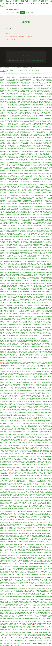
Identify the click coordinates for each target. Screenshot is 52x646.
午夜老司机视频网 (37, 480)
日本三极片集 (10, 495)
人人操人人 (48, 569)
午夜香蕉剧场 (31, 417)
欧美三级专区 (29, 563)
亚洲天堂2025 (4, 371)
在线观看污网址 (45, 233)
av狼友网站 (42, 629)
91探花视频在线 (47, 297)
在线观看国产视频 (18, 176)
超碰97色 (11, 591)
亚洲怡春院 (3, 377)
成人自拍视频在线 (3, 329)
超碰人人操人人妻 (41, 458)
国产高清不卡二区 (40, 329)
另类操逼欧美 (48, 90)
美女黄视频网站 (30, 151)
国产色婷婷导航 (41, 543)
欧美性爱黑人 (47, 154)
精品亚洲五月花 (21, 120)
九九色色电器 (10, 469)
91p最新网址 (42, 412)
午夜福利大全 (6, 179)
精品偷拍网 (21, 473)
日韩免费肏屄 (9, 373)
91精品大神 (9, 565)
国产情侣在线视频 (20, 209)
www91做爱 (15, 510)
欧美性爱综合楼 (28, 582)
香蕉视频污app (17, 539)
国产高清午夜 (44, 321)
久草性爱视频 (30, 365)
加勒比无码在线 (31, 91)
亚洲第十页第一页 (21, 82)
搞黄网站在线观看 (20, 318)
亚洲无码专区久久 (26, 230)
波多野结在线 (28, 206)
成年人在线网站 (22, 157)
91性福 (29, 470)
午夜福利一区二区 (33, 371)
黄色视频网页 (2, 516)
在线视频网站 (14, 80)
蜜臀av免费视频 (10, 85)
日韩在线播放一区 (37, 134)
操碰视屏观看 (37, 316)
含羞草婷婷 (40, 497)
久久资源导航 (46, 462)
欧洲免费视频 (32, 109)
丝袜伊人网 (33, 626)
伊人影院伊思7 (18, 505)
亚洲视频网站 (8, 256)
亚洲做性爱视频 (32, 272)
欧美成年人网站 (28, 77)
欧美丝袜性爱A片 (21, 569)
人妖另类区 (45, 602)
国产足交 (32, 442)
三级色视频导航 (17, 255)
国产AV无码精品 (27, 205)
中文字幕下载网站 (37, 233)
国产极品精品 (13, 285)
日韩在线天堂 (10, 134)
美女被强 (34, 536)
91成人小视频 (47, 484)
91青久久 (46, 495)
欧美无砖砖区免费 (35, 429)
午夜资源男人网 (37, 445)
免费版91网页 (28, 395)
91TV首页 (28, 519)
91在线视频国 (16, 478)
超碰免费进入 (4, 557)
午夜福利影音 (44, 459)
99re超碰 (11, 426)
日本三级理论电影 (44, 302)
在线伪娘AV (44, 403)
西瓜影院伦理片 (9, 148)
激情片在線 (9, 535)
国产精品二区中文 (14, 310)
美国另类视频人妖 (21, 164)
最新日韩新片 (23, 123)
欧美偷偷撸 (36, 432)
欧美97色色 (26, 506)
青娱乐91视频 (6, 547)
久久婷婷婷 (48, 443)
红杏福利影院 (42, 278)
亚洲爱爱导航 (37, 571)
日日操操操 (2, 505)
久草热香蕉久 (33, 569)
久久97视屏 (16, 623)
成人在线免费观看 (29, 527)
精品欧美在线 (19, 137)
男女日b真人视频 (21, 156)
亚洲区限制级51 (28, 604)
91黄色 (9, 475)
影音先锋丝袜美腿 (17, 591)
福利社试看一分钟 (45, 393)
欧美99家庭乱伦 (23, 160)
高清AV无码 (26, 437)
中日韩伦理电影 (24, 300)
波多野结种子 (31, 197)
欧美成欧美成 (19, 266)
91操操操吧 (29, 524)
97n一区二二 (20, 491)
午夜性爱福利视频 (20, 179)
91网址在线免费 (24, 396)
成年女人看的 (5, 322)
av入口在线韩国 (23, 368)
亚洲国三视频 (34, 598)
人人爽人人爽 (22, 377)
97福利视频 (32, 555)
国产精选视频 (42, 138)
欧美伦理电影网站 (9, 127)
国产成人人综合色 (32, 263)
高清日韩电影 (25, 250)
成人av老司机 (48, 418)
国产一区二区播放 (32, 313)
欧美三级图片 (45, 77)
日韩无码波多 (5, 462)
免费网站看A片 (12, 171)
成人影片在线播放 (23, 278)
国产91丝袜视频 (11, 555)
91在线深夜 (42, 571)
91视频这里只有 (46, 126)
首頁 (7, 12)
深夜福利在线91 (48, 522)
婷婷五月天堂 (38, 399)
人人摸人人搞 (36, 580)
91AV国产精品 (7, 544)
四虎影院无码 (21, 486)
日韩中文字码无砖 (4, 167)
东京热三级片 (22, 327)
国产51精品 (39, 638)
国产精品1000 (7, 451)
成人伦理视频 (4, 249)
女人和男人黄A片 (17, 217)
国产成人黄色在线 (27, 549)
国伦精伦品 (24, 412)
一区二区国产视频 (44, 609)
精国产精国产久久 (22, 558)
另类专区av (34, 410)
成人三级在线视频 (48, 238)
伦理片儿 (14, 373)
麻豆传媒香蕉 (39, 536)
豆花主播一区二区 (47, 195)
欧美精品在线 (30, 170)
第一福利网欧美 (35, 154)
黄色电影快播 (2, 404)
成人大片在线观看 (33, 324)
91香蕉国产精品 (8, 308)
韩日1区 (8, 415)
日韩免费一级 (3, 316)
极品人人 (24, 563)
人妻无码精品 (21, 94)
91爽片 (16, 629)
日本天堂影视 (7, 244)
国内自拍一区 (18, 253)
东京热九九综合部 (22, 572)
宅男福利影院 (24, 132)
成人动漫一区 (12, 187)
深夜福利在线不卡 (44, 249)
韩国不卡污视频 (12, 332)
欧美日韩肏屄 (20, 302)
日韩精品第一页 (28, 500)
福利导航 (34, 500)
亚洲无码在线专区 (42, 280)
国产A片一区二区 (22, 216)
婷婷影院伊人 (34, 621)
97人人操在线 (37, 442)
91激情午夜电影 (4, 393)
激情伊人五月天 (34, 121)
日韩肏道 (38, 544)
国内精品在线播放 (39, 159)
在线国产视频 (30, 539)
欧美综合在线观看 (5, 219)
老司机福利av (19, 412)
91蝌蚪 (29, 596)
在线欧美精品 (2, 109)
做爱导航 (33, 475)
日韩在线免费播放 (32, 162)
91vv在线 (16, 569)
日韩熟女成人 (19, 571)
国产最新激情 (14, 227)
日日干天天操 (18, 225)
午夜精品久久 (26, 491)
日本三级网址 (38, 113)
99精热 (37, 475)
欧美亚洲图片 (9, 206)
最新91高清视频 (4, 582)
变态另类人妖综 (47, 565)
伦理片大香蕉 (19, 594)
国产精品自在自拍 (19, 291)
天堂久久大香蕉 (25, 423)
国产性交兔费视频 (25, 269)
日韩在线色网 (16, 605)
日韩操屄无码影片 (33, 425)
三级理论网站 (12, 123)
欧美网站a (25, 546)
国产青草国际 (28, 82)
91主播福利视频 (39, 506)
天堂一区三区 (45, 626)
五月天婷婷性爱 (48, 105)
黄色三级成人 (30, 211)
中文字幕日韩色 (32, 461)
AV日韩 (36, 541)
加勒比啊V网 (33, 568)
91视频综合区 (13, 374)
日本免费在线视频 (24, 544)
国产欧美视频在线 (26, 79)
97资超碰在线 (20, 470)
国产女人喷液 (2, 227)
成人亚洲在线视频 (47, 205)
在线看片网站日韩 (31, 201)
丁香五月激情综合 (3, 261)
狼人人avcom (49, 384)
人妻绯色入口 (44, 439)
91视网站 (39, 588)
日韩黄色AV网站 (7, 483)
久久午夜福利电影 (36, 138)
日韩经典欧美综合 (39, 143)
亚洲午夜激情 (42, 231)
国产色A (23, 399)
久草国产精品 (20, 316)
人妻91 (12, 503)
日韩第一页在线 (26, 145)
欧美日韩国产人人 (37, 532)
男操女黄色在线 (38, 190)
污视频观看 (28, 558)
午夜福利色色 (16, 101)
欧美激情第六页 (17, 311)
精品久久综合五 (27, 557)
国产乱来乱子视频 (5, 318)
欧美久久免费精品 (10, 326)
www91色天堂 (34, 638)
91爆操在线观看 (15, 157)
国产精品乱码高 (39, 271)
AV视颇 (18, 579)
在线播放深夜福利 (45, 313)
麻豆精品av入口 (24, 192)
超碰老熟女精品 (43, 623)
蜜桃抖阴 (19, 451)
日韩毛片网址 (6, 426)
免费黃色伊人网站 (16, 403)
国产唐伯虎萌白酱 (24, 543)
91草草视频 (45, 486)
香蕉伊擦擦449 (48, 620)
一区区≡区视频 (20, 421)
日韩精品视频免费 (45, 186)
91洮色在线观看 (9, 421)
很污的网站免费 (32, 249)
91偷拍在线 (22, 604)
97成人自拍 (40, 398)
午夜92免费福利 (12, 198)
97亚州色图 (37, 465)
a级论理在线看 (36, 505)
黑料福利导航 (2, 621)
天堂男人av (11, 615)
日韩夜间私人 (13, 182)
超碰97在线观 (14, 532)
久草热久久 (25, 596)
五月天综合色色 (18, 223)
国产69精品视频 (23, 184)
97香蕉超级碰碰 (20, 219)
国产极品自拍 (28, 127)
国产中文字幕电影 (16, 189)
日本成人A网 (28, 407)
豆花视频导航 (30, 412)
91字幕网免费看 (13, 118)
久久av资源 (43, 443)
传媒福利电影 (4, 513)
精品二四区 (9, 499)
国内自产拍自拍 (34, 219)
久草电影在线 (21, 612)
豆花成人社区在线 (30, 382)
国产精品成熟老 (39, 247)
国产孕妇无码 (33, 96)
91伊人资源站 (43, 510)
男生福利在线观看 (15, 93)
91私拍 (47, 550)
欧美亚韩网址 (21, 148)
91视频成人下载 (5, 192)
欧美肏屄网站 (5, 175)
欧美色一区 (32, 467)
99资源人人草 (47, 489)
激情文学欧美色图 (45, 118)
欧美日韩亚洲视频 (48, 127)
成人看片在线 (15, 330)
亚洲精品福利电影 (22, 330)
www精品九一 (4, 465)
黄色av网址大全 (6, 173)
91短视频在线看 (46, 143)
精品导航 (31, 445)
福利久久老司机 (15, 535)
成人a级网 (13, 590)
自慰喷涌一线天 (26, 461)
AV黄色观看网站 (27, 264)
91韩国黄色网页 (24, 420)
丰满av (35, 414)
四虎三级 (49, 574)
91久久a (5, 469)
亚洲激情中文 (39, 164)
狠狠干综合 (31, 593)
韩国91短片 (47, 516)
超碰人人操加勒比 (8, 112)
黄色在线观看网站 (33, 605)
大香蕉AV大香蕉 (44, 442)
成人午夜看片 (44, 197)
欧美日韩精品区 (21, 289)
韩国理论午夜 (18, 618)
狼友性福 (17, 453)
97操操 (24, 483)
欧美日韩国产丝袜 (19, 258)
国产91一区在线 (27, 238)
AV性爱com (25, 624)
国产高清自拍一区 (27, 535)
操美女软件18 (8, 568)
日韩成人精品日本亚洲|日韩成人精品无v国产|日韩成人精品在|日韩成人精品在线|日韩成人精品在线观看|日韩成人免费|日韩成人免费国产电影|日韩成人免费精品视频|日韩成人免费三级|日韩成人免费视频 (26, 335)
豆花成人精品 (18, 388)
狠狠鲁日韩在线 (25, 514)
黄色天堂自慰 (39, 318)
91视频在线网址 (33, 577)
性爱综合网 (5, 495)
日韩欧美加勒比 (16, 321)
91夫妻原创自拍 (19, 135)
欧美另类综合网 (7, 514)
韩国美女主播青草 (28, 464)
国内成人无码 (25, 173)
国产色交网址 (12, 525)
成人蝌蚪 (44, 638)
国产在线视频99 (19, 171)
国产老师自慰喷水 (17, 305)
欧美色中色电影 (28, 440)
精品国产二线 (16, 200)
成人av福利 (28, 638)
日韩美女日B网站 (24, 255)
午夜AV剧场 (37, 366)
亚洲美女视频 (2, 91)
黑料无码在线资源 (24, 311)
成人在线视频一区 (48, 101)
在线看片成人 (23, 129)
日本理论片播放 (19, 546)
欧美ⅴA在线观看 (39, 582)
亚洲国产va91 (15, 519)
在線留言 (32, 12)
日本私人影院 (21, 440)
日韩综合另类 (21, 113)
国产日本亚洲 (40, 288)
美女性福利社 (18, 382)
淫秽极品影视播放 (31, 255)
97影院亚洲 (37, 594)
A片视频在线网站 (28, 154)
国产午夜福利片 (21, 274)
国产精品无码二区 (42, 198)
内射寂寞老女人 (13, 458)
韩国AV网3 (13, 381)
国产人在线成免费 (48, 293)
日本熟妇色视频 (36, 412)
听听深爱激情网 (9, 384)
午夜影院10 (22, 643)
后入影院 (33, 376)
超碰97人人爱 (39, 456)
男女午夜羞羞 (45, 247)
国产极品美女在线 (16, 222)
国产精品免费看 (16, 87)
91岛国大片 (29, 588)
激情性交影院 (27, 142)
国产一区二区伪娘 (24, 233)
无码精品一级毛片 (47, 145)
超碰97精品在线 (39, 574)
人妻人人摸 (45, 528)
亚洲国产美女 (29, 260)
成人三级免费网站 (5, 577)
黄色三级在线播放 (20, 98)
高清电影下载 (38, 178)
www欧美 (25, 410)
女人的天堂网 (43, 616)
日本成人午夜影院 (42, 214)
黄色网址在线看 (4, 296)
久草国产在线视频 (46, 395)
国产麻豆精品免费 (30, 253)
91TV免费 (20, 363)
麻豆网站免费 (20, 190)
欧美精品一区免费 (35, 310)
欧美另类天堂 (36, 305)
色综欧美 (32, 510)
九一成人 (46, 538)
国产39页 (36, 599)
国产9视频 (37, 557)
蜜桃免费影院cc (29, 138)
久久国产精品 (14, 410)
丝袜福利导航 (44, 326)
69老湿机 (16, 385)
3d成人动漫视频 (8, 181)
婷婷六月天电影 (31, 634)
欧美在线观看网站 (14, 113)
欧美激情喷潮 (38, 249)
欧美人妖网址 (30, 88)
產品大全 (17, 12)
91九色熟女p (31, 437)
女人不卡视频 (7, 264)
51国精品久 (36, 516)
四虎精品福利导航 (46, 637)
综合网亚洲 (7, 536)
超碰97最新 (17, 602)
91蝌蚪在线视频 (9, 146)
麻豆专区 (16, 366)
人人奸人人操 (39, 313)
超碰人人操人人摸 (34, 522)
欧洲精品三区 (44, 283)
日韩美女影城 (39, 275)
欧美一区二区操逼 (31, 173)
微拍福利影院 (12, 173)
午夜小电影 (37, 473)
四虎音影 (39, 472)
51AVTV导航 (4, 403)
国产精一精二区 (22, 127)
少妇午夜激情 (12, 420)
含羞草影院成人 (29, 484)
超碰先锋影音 (46, 488)
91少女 (48, 417)
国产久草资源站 (38, 173)
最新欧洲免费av (11, 296)
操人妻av (38, 450)
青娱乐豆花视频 (29, 434)
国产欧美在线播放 (13, 168)
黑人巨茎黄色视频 (13, 230)
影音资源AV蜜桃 (3, 415)
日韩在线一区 (35, 88)
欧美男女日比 (27, 274)
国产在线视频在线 (45, 264)
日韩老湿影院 (21, 475)
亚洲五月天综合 (8, 83)
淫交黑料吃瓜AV (19, 307)
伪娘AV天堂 (47, 481)
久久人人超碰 (18, 399)
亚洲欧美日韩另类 (21, 442)
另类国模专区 (21, 437)
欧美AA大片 (17, 381)
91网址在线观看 (41, 615)
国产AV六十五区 (31, 223)
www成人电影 (10, 554)
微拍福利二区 (36, 105)
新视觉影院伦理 (39, 94)
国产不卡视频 (9, 519)
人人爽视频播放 (42, 184)
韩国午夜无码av (9, 439)
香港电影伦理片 (22, 85)
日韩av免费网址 (3, 524)
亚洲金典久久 (18, 632)
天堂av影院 (2, 481)
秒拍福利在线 (30, 250)
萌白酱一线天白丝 (33, 462)
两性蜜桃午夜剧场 (41, 371)
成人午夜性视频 (37, 282)
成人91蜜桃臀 (44, 448)
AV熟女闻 (35, 539)
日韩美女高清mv (39, 126)
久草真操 (19, 610)
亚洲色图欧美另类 (46, 502)
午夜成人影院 (26, 258)
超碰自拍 (16, 473)
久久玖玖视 (45, 497)
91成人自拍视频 (9, 157)
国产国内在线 (10, 205)
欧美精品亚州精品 (46, 94)
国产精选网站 (18, 272)
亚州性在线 (24, 576)
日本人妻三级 (13, 454)
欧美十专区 (8, 459)
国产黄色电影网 (31, 423)
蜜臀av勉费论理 (19, 459)
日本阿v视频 (22, 561)
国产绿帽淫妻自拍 (20, 96)
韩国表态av (45, 574)
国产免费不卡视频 (39, 266)
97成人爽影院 (10, 605)
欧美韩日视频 (11, 88)
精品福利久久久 (39, 162)
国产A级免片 (2, 467)
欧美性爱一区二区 (27, 329)
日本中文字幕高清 (33, 242)
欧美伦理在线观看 (38, 283)
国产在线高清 (34, 327)
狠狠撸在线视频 (34, 238)
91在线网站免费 (22, 481)
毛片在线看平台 (42, 107)
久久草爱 (41, 470)
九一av (9, 582)
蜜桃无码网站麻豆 (36, 550)
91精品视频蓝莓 (11, 543)
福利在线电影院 (28, 327)
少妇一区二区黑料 (37, 115)
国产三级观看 (33, 236)
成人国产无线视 (30, 282)
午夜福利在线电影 (7, 82)
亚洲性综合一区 (37, 253)
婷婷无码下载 (15, 486)
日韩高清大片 (28, 112)
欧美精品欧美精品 (43, 300)
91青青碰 (27, 492)
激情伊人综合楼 (23, 484)
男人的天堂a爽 (35, 538)
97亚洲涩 (18, 500)
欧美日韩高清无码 (20, 83)
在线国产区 (28, 465)
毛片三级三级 (18, 192)
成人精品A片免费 (17, 175)
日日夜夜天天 (15, 205)
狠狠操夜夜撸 (40, 80)
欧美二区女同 (2, 297)
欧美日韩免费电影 (5, 209)
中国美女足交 (18, 143)
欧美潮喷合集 (30, 198)
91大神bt (47, 505)
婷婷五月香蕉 (26, 467)
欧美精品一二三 (48, 110)
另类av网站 (40, 415)
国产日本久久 (38, 228)
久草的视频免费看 (3, 159)
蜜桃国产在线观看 (22, 107)
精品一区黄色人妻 (24, 469)
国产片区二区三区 (19, 285)
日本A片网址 (43, 480)
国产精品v (4, 519)
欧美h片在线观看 (17, 228)
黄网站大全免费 (48, 549)
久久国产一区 (9, 558)
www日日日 (31, 363)
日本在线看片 (24, 208)
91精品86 (15, 579)
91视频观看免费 (47, 200)
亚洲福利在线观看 (13, 288)
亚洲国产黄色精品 (11, 417)
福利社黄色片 (29, 278)
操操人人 (24, 425)
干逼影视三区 (26, 178)
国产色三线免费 (8, 99)
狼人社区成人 (7, 195)
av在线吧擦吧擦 (23, 134)
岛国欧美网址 (3, 115)
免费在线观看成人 (47, 266)
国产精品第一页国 (45, 272)
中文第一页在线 (28, 157)
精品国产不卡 (29, 280)
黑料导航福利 (8, 404)
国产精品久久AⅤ (42, 379)
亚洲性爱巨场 (11, 418)
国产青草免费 (36, 277)
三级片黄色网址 (5, 162)
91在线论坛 (6, 580)
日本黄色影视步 (38, 491)
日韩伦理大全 (35, 319)
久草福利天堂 (44, 533)
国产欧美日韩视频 (12, 313)
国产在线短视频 (12, 135)
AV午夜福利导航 (33, 478)
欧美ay (4, 546)
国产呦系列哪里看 (15, 604)
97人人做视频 (13, 514)
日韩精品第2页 (12, 277)
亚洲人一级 (44, 456)
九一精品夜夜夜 (17, 635)
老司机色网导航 (45, 500)
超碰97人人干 (20, 621)
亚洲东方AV (43, 550)
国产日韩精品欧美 (22, 638)
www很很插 (15, 566)
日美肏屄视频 (15, 393)
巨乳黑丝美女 (27, 453)
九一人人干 (31, 480)
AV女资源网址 (25, 417)
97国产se (47, 544)
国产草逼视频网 (32, 366)
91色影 (13, 620)
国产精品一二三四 (35, 99)
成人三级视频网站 (41, 165)
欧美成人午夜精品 (15, 557)
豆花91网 (26, 366)
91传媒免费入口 (7, 414)
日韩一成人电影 (22, 200)
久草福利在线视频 (33, 318)
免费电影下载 (28, 149)
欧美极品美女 (20, 178)
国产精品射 (46, 599)
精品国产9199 (34, 407)
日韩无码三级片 (13, 443)
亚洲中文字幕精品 (16, 146)
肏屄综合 (48, 387)
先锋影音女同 (2, 321)
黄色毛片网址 (14, 156)
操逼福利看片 (3, 132)
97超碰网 (11, 406)
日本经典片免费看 (22, 101)
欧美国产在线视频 (37, 197)
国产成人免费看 (47, 79)
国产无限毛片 (14, 90)
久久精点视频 (24, 382)
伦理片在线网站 (36, 330)
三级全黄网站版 (31, 393)
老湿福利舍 (28, 403)
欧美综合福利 (42, 87)
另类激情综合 (12, 176)
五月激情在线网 (15, 481)
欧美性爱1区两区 (47, 244)
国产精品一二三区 (16, 160)
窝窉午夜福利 (31, 190)
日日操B (36, 406)
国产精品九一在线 (44, 201)
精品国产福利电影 (16, 129)
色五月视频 (17, 574)
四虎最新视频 (9, 93)
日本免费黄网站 (22, 124)
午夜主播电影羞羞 (10, 131)
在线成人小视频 (41, 291)
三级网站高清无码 (27, 384)
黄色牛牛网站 (16, 85)
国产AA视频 (19, 634)
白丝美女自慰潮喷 (13, 164)
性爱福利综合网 (28, 476)
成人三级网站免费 (14, 522)
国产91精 (47, 579)
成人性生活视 (24, 415)
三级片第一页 (28, 214)
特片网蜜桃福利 (46, 121)
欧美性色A (19, 607)
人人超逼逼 (33, 513)
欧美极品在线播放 (24, 228)
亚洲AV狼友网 (32, 488)
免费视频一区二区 (25, 263)
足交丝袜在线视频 (40, 604)
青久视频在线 (27, 98)
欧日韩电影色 (25, 198)
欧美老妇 (4, 439)
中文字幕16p (25, 571)
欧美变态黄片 (39, 209)
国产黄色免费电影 (26, 555)
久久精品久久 (2, 231)
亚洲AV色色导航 (6, 634)
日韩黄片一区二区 (25, 261)
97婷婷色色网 (11, 480)
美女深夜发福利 (24, 552)
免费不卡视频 (38, 176)
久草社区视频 (48, 420)
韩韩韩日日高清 (41, 390)
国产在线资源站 (32, 261)
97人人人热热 (41, 453)
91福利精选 (20, 401)
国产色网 (2, 414)
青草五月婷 (27, 478)
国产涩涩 (36, 428)
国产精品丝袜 (15, 492)
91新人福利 (26, 421)
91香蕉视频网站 (42, 120)
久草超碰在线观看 (40, 146)
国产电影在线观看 (4, 88)
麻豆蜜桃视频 (28, 200)
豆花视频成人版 (36, 388)
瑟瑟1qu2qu (9, 604)
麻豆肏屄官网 (30, 175)
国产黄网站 (15, 456)
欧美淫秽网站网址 (18, 249)
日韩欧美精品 (4, 200)
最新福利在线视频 (46, 80)
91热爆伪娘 (46, 596)
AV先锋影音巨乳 (46, 385)
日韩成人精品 (13, 195)
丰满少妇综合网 (43, 401)
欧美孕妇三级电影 (38, 167)
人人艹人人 (37, 572)
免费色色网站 (5, 401)
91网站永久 (19, 576)
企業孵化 (23, 60)
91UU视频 (13, 568)
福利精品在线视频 (33, 156)
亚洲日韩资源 (14, 442)
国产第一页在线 (12, 170)
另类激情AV (26, 566)
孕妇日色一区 (26, 247)
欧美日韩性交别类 (34, 110)
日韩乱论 (8, 546)
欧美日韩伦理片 (42, 154)
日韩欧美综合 (35, 216)
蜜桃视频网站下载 (37, 239)
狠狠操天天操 (5, 418)
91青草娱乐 (3, 508)
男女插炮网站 (14, 142)
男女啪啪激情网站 (27, 209)
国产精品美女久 (3, 131)
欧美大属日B (10, 488)
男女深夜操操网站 (4, 253)
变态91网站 (31, 528)
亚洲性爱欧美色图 (32, 459)
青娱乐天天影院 (14, 470)
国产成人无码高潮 (22, 76)
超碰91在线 (34, 503)
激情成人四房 (8, 227)
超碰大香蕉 (40, 370)
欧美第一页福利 (21, 286)
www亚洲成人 (38, 423)
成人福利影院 (45, 322)
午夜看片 (15, 401)
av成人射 (14, 412)
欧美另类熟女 (2, 107)
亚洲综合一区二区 (15, 278)
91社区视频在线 (44, 223)
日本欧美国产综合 (42, 525)
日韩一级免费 (5, 436)
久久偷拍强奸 (45, 124)
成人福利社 (38, 377)
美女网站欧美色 (3, 412)
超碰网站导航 (40, 124)
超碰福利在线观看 (37, 222)
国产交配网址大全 (10, 245)
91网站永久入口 (46, 568)
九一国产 (28, 572)
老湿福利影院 (32, 491)
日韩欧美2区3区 (3, 326)
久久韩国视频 (11, 583)
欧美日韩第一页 (21, 582)
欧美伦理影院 (28, 104)
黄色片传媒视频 (35, 392)
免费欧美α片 (31, 258)
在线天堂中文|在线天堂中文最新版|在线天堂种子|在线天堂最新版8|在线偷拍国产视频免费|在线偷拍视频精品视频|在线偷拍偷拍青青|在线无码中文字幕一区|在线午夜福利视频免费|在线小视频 (26, 348)
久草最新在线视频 (24, 197)
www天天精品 (37, 514)
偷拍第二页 (35, 527)
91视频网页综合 (13, 560)
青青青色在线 (12, 627)
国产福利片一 (27, 109)
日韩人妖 (6, 530)
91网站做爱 (27, 486)
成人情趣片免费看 (29, 222)
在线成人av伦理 (20, 577)
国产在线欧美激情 (27, 90)
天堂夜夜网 (28, 404)
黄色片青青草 (21, 631)
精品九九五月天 (30, 132)
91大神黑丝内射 (5, 116)
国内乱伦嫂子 (27, 113)
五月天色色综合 (40, 140)
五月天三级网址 (17, 601)
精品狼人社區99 (40, 596)
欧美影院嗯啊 (19, 79)
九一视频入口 (38, 362)
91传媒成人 (48, 638)
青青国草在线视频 (47, 159)
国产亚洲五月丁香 (13, 179)
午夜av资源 (23, 407)
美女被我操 (11, 536)
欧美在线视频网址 (37, 187)
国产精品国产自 (35, 304)
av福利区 (46, 615)
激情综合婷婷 (40, 227)
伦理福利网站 (36, 151)
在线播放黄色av (19, 236)
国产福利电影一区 (21, 80)
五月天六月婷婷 (5, 184)
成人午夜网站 (29, 131)
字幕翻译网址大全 (22, 231)
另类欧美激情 (33, 454)
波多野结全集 (14, 165)
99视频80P (7, 591)
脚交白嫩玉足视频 (33, 145)
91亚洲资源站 (42, 557)
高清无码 (12, 447)
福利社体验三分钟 (5, 629)
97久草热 (40, 451)
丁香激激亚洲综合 (16, 91)
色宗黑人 (13, 382)
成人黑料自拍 (46, 234)
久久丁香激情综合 (36, 579)
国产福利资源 (48, 469)
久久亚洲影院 (40, 297)
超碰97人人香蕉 (26, 116)
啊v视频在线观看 (31, 635)
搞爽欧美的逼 (14, 83)
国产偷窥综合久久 (24, 105)
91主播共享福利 (30, 381)
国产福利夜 (44, 632)
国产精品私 (46, 627)
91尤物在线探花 (15, 640)
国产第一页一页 (25, 313)
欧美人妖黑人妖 (25, 315)
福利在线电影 (45, 96)
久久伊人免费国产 (45, 437)
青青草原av (14, 613)
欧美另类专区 (41, 432)
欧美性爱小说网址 (26, 236)
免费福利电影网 (10, 186)
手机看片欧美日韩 (23, 93)
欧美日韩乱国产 (33, 271)
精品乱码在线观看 (3, 129)
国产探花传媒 (22, 583)
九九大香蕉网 (27, 502)
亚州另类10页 (48, 458)
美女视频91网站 (22, 538)
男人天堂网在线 (43, 382)
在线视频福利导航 (22, 462)
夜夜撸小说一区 (13, 96)
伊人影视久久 (29, 392)
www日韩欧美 (5, 500)
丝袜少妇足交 (24, 409)
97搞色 (3, 541)
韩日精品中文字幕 (30, 160)
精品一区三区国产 (34, 252)
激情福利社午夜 (41, 93)
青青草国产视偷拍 (6, 182)
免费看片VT (5, 497)
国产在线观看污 (48, 146)
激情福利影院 (16, 643)
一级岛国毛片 (18, 182)
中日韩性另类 (36, 381)
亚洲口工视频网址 (25, 447)
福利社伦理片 (26, 302)
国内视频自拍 (15, 302)
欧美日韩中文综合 (3, 239)
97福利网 (47, 428)
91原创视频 (10, 642)
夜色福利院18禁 (6, 225)
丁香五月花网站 (33, 126)
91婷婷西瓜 (29, 439)
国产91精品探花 (29, 579)
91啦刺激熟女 (25, 528)
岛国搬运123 (45, 499)
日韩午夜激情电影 (46, 318)
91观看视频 (15, 488)
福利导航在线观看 (22, 280)
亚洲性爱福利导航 (22, 605)
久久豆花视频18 (22, 503)
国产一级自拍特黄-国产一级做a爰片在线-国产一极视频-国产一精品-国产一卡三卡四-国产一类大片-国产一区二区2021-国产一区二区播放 (26, 3)
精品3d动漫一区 (22, 492)
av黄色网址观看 (13, 264)
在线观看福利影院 (31, 311)
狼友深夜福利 (17, 371)
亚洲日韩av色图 (20, 390)
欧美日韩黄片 (4, 189)
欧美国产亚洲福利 (28, 602)
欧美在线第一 (9, 156)
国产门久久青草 (7, 230)
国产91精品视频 (32, 178)
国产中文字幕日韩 (22, 321)
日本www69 (36, 379)
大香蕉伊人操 (31, 610)
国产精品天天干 (6, 645)
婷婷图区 (29, 568)
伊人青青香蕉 (10, 585)
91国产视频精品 (24, 88)
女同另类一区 (30, 217)
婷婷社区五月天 (13, 634)
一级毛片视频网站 (22, 310)
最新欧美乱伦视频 (3, 212)
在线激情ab (24, 432)
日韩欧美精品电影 (18, 173)
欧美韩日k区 (15, 406)
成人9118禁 (39, 459)
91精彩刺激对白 (15, 112)
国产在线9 (18, 476)
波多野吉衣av (2, 447)
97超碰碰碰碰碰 (4, 642)
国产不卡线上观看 (39, 241)
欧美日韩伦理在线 (18, 198)
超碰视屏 (34, 464)
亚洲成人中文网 (29, 472)
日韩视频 (12, 516)
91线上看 (26, 585)
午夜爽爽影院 (14, 140)
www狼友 (23, 465)
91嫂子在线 (8, 494)
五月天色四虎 (8, 109)
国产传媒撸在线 (48, 102)
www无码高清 (4, 598)
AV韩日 (26, 450)
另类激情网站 (37, 363)
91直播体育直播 (41, 157)
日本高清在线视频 (7, 286)
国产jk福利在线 (38, 181)
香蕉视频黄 (3, 494)
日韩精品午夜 (45, 219)
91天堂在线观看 (36, 294)
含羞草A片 (7, 615)
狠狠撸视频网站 (13, 79)
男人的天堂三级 (10, 115)
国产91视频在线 (22, 206)
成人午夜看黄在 (5, 313)
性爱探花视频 (21, 494)
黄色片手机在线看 (26, 291)
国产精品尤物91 (34, 609)
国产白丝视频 (27, 156)
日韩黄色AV (26, 532)
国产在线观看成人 (17, 294)
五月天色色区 (4, 604)
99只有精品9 (40, 374)
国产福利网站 (21, 329)
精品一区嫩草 (13, 272)
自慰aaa (29, 396)
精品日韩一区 (29, 376)
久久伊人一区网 (39, 376)
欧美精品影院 (7, 96)
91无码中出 (9, 410)
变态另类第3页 (37, 137)
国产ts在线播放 (40, 145)
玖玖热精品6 (46, 431)
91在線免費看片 (8, 467)
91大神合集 (15, 621)
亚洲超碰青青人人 (34, 453)
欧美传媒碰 (28, 623)
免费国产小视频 (40, 324)
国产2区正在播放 (45, 181)
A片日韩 (40, 505)
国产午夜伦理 (10, 129)
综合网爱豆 (10, 462)
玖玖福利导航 (37, 510)
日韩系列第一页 (7, 154)
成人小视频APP (16, 538)
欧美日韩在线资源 (8, 278)
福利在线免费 (7, 319)
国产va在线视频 (15, 206)
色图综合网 (7, 561)
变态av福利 (39, 601)
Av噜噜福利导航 (30, 451)
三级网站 (45, 524)
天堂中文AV (46, 390)
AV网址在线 (40, 602)
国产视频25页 (18, 420)
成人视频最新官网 (41, 527)
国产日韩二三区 (34, 164)
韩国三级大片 (21, 366)
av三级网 (37, 470)
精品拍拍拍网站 (3, 90)
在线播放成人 (28, 310)
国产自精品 (24, 609)
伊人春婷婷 (44, 472)
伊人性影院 (37, 640)
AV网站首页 (9, 557)
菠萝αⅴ (37, 620)
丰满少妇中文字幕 (16, 530)
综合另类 (47, 585)
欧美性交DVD (24, 393)
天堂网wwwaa (45, 407)
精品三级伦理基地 (16, 241)
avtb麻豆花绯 (35, 484)
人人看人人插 (44, 315)
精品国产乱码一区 (11, 239)
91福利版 (6, 635)
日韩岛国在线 (22, 212)
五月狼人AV (28, 642)
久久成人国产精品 (20, 203)
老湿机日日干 (43, 211)
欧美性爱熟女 (42, 464)
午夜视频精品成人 (36, 300)
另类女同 (17, 590)
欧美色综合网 (34, 596)
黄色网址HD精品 (45, 189)
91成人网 (21, 528)
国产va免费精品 (12, 143)
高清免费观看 (42, 296)
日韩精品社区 (10, 598)
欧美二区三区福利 (25, 244)
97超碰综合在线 (18, 447)
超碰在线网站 (13, 483)
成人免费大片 (19, 181)
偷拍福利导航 (25, 181)
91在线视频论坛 (4, 222)
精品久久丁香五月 (5, 368)
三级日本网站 (40, 156)
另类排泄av (34, 604)
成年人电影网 (32, 98)
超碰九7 (42, 489)
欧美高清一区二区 (3, 294)
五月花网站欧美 (9, 271)
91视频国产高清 (17, 88)
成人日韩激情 (44, 239)
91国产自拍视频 (10, 294)
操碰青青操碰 (40, 135)
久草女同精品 (38, 554)
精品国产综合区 (9, 201)
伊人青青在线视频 (8, 481)
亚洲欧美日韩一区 (17, 162)
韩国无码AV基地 (12, 609)
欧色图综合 (16, 524)
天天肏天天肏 (14, 365)
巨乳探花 (26, 494)
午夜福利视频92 (29, 107)
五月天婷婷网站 (9, 124)
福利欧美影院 (18, 244)
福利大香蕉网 (27, 510)
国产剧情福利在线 (16, 115)
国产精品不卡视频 (3, 76)
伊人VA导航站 (47, 371)
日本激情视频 (22, 599)
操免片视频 (33, 574)
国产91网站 (7, 549)
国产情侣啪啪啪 (9, 398)
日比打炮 (28, 425)
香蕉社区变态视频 (18, 159)
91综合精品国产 (9, 149)
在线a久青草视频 (48, 436)
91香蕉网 (21, 596)
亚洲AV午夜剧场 (27, 612)
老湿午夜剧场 (20, 467)
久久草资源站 (39, 403)
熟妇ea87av (4, 590)
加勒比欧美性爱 (38, 98)
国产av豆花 (47, 432)
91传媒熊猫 (16, 376)
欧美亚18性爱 (6, 609)
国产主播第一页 (7, 164)
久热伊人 (31, 525)
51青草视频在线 (19, 417)
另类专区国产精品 (41, 319)
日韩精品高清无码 (4, 300)
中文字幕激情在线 (9, 231)
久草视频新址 (15, 329)
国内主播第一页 (16, 297)
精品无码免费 (46, 206)
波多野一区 (12, 552)
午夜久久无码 (32, 613)
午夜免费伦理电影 (20, 142)
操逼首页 (33, 384)
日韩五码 (24, 404)
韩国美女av (21, 535)
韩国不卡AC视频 (14, 626)
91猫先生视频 (32, 640)
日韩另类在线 (11, 260)
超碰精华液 (28, 576)
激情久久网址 (38, 168)
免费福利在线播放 (21, 99)
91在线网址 (27, 599)
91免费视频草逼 (6, 176)
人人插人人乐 (20, 593)
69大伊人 (48, 379)
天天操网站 (18, 443)
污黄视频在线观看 (9, 160)
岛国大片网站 (9, 77)
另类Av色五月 (43, 363)
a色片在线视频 (14, 256)
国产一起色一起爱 (44, 178)
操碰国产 (32, 599)
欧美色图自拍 (34, 77)
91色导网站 (41, 406)
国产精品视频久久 (34, 227)
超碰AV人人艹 (9, 616)
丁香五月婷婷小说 (26, 227)
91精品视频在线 (7, 274)
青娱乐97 (24, 439)
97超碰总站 (24, 451)
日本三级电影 (23, 146)
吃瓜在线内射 (36, 258)
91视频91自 (22, 476)
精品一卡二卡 (32, 307)
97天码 (9, 374)
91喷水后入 (13, 453)
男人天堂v (7, 420)
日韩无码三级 (44, 362)
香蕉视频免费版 (18, 282)
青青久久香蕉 (38, 443)
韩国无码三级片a (29, 385)
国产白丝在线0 (26, 275)
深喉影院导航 (3, 241)
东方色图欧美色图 (41, 212)
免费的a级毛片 (6, 223)
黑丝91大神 (11, 407)
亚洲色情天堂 (20, 145)
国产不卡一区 (20, 168)
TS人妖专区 (35, 415)
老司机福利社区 (42, 461)
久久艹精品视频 (40, 242)
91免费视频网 (40, 524)
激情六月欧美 (14, 126)
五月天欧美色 (20, 410)
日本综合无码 (11, 385)
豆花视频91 (3, 558)
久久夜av (47, 642)
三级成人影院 (14, 271)
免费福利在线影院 (48, 93)
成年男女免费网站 (26, 285)
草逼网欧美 (26, 631)
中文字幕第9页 (6, 263)
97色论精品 (6, 385)
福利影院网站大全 (33, 203)
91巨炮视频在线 (4, 579)
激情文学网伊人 (37, 417)
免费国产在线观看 (13, 219)
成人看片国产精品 (5, 282)
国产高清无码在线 (44, 176)
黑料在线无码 (27, 203)
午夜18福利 (20, 365)
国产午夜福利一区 (40, 104)
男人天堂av (32, 557)
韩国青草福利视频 (27, 560)
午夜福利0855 (12, 388)
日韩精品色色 (28, 632)
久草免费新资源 (36, 107)
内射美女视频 (29, 93)
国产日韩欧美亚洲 (34, 288)
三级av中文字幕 (37, 208)
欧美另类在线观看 (27, 362)
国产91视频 (5, 585)
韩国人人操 (9, 437)
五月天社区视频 (41, 538)
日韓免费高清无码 (46, 135)
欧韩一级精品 (32, 492)
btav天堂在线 (35, 602)
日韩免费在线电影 (9, 107)
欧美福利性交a (31, 448)
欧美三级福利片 (23, 138)
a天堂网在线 (13, 428)
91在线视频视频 (29, 426)
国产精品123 (39, 503)
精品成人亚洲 (38, 533)
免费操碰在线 (6, 123)
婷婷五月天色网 (45, 541)
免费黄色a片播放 (12, 234)
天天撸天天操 (47, 590)
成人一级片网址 (44, 113)
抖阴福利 (13, 404)
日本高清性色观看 (29, 129)
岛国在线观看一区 (10, 311)
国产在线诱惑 (45, 162)
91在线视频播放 (38, 272)
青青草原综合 (45, 142)
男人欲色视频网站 (19, 194)
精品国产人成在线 (23, 186)
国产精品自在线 (43, 305)
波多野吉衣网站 (21, 109)
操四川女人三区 (39, 179)
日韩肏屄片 (38, 489)
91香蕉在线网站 (8, 396)
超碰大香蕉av (32, 541)
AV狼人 (27, 363)
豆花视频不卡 (42, 566)
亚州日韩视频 (28, 601)
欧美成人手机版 (24, 388)
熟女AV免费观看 (9, 621)
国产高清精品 (37, 192)
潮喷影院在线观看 (33, 135)
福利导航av (16, 392)
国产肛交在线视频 (26, 374)
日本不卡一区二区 (32, 234)
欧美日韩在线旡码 (11, 371)
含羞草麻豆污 (39, 561)
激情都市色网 (46, 82)
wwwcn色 (30, 616)
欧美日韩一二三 (21, 90)
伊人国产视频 (46, 285)
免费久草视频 (6, 277)
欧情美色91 (7, 379)
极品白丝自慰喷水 (41, 299)
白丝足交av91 (6, 366)
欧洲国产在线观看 (47, 324)
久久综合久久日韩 (35, 642)
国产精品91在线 (32, 143)
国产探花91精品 (21, 510)
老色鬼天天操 (44, 168)
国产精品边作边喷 (20, 304)
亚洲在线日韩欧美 (43, 282)
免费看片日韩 (19, 308)
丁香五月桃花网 (17, 167)
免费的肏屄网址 (20, 445)
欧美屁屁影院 (4, 220)
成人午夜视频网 (21, 271)
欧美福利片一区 (33, 266)
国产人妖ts (7, 552)
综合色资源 (23, 505)
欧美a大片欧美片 (10, 261)
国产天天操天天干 (24, 635)
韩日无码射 (10, 502)
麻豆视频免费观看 (18, 480)
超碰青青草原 (13, 576)
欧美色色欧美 (36, 525)
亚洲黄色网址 (21, 488)
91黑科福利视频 (8, 382)
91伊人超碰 (9, 365)
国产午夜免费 (37, 401)
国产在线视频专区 (4, 260)
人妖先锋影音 (12, 561)
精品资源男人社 (6, 187)
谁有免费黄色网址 (25, 143)
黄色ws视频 (4, 613)
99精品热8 (10, 538)
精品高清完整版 (14, 286)
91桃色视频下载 (37, 132)
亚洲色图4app (19, 432)
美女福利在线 (4, 101)
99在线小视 (48, 503)
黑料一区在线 (49, 132)
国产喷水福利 (47, 476)
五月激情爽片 (27, 456)
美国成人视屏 (29, 497)
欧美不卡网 (2, 612)
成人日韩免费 (16, 585)
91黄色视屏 (16, 624)
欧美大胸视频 (18, 277)
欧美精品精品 (21, 205)
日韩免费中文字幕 (11, 220)
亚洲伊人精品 (48, 277)
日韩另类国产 (15, 76)
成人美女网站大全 (42, 99)
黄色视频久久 (19, 448)
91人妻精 (44, 503)
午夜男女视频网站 (9, 293)
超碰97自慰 (9, 613)
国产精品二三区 (40, 82)
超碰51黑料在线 (16, 497)
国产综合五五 (13, 387)
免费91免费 (5, 587)
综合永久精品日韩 (35, 260)
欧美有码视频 (36, 198)
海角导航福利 (35, 398)
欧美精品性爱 (5, 594)
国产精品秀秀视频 (13, 178)
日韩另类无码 (42, 294)
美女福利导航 (41, 431)
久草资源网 (22, 453)
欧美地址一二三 (35, 299)
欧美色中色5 (29, 390)
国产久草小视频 (8, 506)
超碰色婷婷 (28, 637)
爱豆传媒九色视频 (31, 494)
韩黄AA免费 (4, 605)
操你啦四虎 (8, 376)
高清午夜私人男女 (18, 555)
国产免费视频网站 (26, 135)
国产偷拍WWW (10, 566)
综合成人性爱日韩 (26, 626)
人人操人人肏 (8, 599)
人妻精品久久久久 (41, 149)
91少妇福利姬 (18, 627)
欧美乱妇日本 (42, 277)
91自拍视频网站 (8, 142)
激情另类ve (24, 550)
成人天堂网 (10, 594)
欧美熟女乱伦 (38, 153)
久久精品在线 (27, 565)
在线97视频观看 (29, 505)
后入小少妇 (32, 623)
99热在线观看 (19, 483)
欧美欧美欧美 (19, 387)
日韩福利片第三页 (41, 102)
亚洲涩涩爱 (44, 588)
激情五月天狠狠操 (4, 170)
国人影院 (2, 469)
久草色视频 (37, 623)
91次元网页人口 (14, 472)
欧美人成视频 (30, 220)
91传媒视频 (12, 596)
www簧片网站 (31, 469)
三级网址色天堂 (15, 437)
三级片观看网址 (28, 99)
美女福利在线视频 (21, 77)
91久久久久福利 (38, 118)
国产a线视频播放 (9, 321)
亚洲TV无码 (2, 454)
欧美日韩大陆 (10, 101)
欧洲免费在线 (6, 390)
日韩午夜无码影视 (4, 307)
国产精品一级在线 (48, 260)
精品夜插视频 (23, 319)
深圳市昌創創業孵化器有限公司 (29, 60)
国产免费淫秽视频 (39, 285)
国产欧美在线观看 (46, 241)
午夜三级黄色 (16, 324)
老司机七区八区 (33, 486)
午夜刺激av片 (11, 637)
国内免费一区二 (34, 293)
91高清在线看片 (16, 134)
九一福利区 (27, 587)
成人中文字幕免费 (10, 228)
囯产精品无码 (34, 112)
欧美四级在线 (30, 105)
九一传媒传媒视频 (46, 425)
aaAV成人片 (2, 626)
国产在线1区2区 (47, 140)
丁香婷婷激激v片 (6, 236)
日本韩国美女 (4, 324)
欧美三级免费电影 (3, 374)
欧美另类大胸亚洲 (30, 239)
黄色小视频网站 (41, 539)
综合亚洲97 (17, 547)
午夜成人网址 (49, 129)
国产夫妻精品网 (15, 104)
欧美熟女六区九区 (30, 321)
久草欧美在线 (16, 484)
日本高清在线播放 (7, 310)
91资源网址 (27, 569)
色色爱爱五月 (16, 533)
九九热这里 (38, 547)
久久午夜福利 (2, 94)
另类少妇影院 (35, 409)
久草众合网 (4, 365)
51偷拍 (32, 580)
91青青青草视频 (17, 267)
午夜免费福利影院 (20, 454)
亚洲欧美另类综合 (23, 428)
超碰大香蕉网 (35, 497)
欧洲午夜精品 (40, 517)
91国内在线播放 (46, 398)
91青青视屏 (19, 423)
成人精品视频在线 (24, 241)
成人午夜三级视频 (6, 428)
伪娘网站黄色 (27, 436)
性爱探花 (36, 593)
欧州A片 (39, 609)
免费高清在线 (29, 297)
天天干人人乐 (23, 508)
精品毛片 (46, 612)
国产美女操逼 (33, 200)
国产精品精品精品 (23, 131)
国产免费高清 (6, 242)
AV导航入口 (31, 607)
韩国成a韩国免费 (4, 602)
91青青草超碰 (12, 645)
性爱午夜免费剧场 (41, 587)
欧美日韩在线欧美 (24, 220)
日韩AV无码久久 (12, 253)
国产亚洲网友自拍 (13, 209)
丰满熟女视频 (17, 436)
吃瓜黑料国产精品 (5, 143)
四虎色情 (21, 557)
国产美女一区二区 (45, 307)
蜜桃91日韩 (22, 590)
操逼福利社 (44, 561)
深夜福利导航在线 (18, 418)
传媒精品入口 (33, 94)
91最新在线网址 (36, 421)
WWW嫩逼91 (16, 527)
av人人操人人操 (42, 508)
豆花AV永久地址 (23, 598)
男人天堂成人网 (22, 450)
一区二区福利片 (36, 231)
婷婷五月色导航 (6, 458)
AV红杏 (6, 583)
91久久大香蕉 (12, 476)
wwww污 (42, 465)
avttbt (10, 461)
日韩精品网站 (8, 491)
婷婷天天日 (40, 434)
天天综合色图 (33, 373)
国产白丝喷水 (23, 253)
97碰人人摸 (12, 544)
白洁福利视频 (33, 519)
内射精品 (42, 590)
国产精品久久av (27, 293)
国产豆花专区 (24, 239)
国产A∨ (46, 624)
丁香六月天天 (15, 316)
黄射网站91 (23, 395)
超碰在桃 (28, 462)
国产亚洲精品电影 (44, 170)
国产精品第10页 (14, 109)
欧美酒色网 (20, 626)
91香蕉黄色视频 (28, 80)
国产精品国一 (49, 214)
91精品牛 (21, 499)
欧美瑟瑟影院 (42, 429)
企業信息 (27, 12)
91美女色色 (16, 362)
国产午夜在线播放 (36, 278)
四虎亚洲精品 (35, 511)
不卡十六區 (10, 393)
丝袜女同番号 (48, 76)
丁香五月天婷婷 (29, 123)
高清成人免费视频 (34, 149)
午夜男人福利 (22, 495)
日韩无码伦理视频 (4, 151)
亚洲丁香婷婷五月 (46, 236)
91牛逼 (15, 615)
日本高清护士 (33, 286)
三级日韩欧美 (41, 85)
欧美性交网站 (24, 618)
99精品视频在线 (7, 472)
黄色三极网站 (40, 116)
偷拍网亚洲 (8, 508)
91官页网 (19, 508)
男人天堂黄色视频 (27, 256)
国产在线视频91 (43, 160)
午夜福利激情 (40, 605)
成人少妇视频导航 (21, 110)
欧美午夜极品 (40, 194)
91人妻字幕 (34, 563)
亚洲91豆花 (25, 365)
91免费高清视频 (32, 176)
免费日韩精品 (37, 223)
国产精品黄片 (2, 124)
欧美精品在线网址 (3, 85)
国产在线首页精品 (3, 205)
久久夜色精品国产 (42, 151)
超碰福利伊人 (3, 93)
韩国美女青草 (44, 530)
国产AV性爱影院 (41, 593)
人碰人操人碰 (33, 502)
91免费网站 (20, 517)
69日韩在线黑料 (38, 437)
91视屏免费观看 (27, 454)
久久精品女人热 (19, 242)
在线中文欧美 (4, 255)
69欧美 (36, 431)
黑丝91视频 (9, 550)
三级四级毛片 (23, 516)
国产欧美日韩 (3, 302)
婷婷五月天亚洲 (7, 392)
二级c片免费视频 (20, 264)
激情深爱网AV (9, 412)
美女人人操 (30, 388)
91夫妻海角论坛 (41, 476)
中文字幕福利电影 (48, 291)
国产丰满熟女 (11, 263)
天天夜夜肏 (23, 443)
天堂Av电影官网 (43, 421)
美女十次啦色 (2, 421)
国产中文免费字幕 (44, 308)
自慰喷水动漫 (35, 212)
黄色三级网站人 (13, 236)
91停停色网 (29, 370)
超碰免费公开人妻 (23, 297)
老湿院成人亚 (26, 190)
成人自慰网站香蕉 (43, 368)
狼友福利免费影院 (16, 105)
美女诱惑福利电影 (22, 588)
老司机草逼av (30, 368)
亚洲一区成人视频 (48, 230)
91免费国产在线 (48, 296)
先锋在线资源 (43, 447)
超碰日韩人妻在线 (20, 506)
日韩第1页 (42, 365)
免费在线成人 (15, 107)
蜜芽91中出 (5, 521)
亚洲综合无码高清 (40, 263)
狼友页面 (33, 470)
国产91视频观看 (45, 109)
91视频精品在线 (14, 190)
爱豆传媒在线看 (42, 516)
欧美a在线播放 (16, 148)
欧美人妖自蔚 (46, 289)
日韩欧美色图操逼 (24, 91)
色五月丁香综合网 (21, 519)
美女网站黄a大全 (5, 269)
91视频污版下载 (22, 104)
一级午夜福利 (11, 175)
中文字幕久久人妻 (33, 587)
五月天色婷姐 (5, 538)
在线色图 (30, 552)
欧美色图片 (46, 563)
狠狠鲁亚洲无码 (35, 131)
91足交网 (8, 470)
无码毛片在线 (38, 245)
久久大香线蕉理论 (46, 116)
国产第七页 (44, 399)
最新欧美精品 (40, 219)
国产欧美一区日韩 (26, 307)
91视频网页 (35, 451)
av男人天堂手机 (37, 467)
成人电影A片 (40, 385)
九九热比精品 (43, 417)
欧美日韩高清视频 (42, 88)
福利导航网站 (18, 208)
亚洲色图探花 (46, 440)
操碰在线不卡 (7, 258)
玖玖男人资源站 (29, 458)
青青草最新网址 (37, 220)
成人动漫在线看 (7, 137)
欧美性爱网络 (9, 511)
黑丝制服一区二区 (40, 327)
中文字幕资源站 (10, 429)
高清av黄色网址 (11, 255)
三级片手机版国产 (44, 513)
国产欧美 (15, 429)
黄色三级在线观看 (46, 179)
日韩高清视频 (9, 302)
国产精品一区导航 (19, 116)
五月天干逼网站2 (41, 618)
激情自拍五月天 (46, 269)
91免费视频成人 (48, 327)
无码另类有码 (25, 211)
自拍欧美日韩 (33, 142)
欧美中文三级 (34, 329)
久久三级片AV (24, 627)
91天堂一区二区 (12, 242)
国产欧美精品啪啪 (40, 577)
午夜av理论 (42, 544)
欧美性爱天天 (5, 417)
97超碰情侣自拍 (23, 426)
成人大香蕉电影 (8, 612)
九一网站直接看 (10, 527)
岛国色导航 (43, 532)
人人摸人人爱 (13, 459)
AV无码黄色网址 (34, 230)
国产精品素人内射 (8, 640)
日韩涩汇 (2, 635)
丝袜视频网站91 (31, 418)
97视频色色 (23, 458)
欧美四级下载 (27, 324)
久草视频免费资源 (31, 241)
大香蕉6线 (37, 384)
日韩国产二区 (41, 260)
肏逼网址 (2, 385)
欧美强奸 (5, 554)
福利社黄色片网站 (28, 102)
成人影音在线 (15, 462)
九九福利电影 (6, 450)
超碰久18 (50, 624)
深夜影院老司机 (21, 615)
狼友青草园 (15, 439)
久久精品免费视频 (32, 159)
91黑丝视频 (34, 601)
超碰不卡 (28, 609)
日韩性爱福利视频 (7, 299)
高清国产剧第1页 (42, 90)
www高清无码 (34, 481)
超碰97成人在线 (33, 483)
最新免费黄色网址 (12, 307)
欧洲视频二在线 (24, 187)
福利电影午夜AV (46, 286)
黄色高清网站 (11, 269)
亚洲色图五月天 (9, 140)
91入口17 (44, 410)
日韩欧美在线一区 (18, 269)
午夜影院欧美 (22, 478)
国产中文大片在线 (9, 91)
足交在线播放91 (27, 94)
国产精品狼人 (24, 282)
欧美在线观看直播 (38, 255)
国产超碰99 (8, 447)
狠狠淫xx (46, 475)
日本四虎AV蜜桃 (8, 638)
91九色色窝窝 (10, 403)
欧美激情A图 (36, 508)
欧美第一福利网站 (18, 263)
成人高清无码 (4, 153)
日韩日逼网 (37, 418)
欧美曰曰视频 (17, 516)
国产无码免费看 (26, 322)
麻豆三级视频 (8, 434)
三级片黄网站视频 (30, 283)
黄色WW (48, 421)
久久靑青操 (39, 407)
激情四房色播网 (43, 123)
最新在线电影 (2, 104)
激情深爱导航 (48, 88)
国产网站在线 (34, 476)
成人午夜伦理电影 (17, 132)
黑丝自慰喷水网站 (43, 220)
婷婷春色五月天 (31, 428)
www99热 (40, 528)
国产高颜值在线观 (16, 201)
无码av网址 (37, 469)
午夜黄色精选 (40, 404)
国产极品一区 (29, 319)
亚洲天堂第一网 (7, 381)
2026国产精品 (20, 384)
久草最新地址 (37, 634)
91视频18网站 (34, 439)
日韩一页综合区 (40, 631)
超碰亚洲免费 (46, 470)
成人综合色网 (24, 294)
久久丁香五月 (17, 379)
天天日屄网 (12, 629)
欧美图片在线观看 (36, 123)
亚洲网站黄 (33, 590)
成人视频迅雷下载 (40, 521)
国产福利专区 (36, 76)
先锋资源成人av (37, 447)
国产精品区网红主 (28, 87)
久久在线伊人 (43, 423)
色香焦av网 (37, 382)
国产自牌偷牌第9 (9, 486)
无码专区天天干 (45, 519)
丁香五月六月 (10, 212)
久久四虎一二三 (21, 456)
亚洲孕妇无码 (29, 101)
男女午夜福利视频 (5, 211)
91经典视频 (42, 514)
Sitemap (41, 60)
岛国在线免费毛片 (40, 293)
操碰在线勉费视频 (44, 115)
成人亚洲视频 (17, 170)
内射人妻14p (13, 414)
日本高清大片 (46, 242)
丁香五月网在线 (32, 171)
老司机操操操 (15, 94)
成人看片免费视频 (41, 252)
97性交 (44, 505)
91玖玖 (37, 461)
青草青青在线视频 (48, 157)
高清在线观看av (6, 601)
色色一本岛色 (11, 366)
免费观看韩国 (8, 252)
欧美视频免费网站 (13, 110)
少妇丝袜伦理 (2, 459)
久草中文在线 (30, 182)
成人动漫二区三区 (8, 165)
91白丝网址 (3, 409)
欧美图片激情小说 (30, 305)
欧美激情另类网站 (40, 481)
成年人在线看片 (20, 256)
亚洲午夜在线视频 (12, 315)
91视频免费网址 (48, 514)
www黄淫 (46, 404)
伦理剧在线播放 (34, 104)
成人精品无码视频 (45, 275)
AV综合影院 (26, 406)
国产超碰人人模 (13, 98)
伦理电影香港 (30, 300)
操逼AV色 (27, 399)
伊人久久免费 (8, 541)
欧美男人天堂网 (39, 502)
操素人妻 (17, 596)
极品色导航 (42, 450)
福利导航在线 (31, 316)
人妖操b (40, 541)
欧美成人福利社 (43, 132)
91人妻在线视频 (44, 426)
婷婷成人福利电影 (27, 475)
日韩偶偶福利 (19, 514)
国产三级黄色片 (25, 176)
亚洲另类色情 (42, 579)
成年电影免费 (10, 76)
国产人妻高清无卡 (28, 212)
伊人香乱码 (44, 387)
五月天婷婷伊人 (30, 294)
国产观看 (31, 566)
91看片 (34, 521)
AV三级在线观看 (40, 234)
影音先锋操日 (4, 565)
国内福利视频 (7, 576)
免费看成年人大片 (35, 184)
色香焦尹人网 (9, 363)
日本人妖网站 (49, 123)
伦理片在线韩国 (35, 225)
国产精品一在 (27, 289)
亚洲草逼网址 (5, 539)
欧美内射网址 (14, 266)
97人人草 (27, 483)
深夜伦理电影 (45, 167)
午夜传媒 (7, 528)
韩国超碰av (7, 425)
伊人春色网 (48, 572)
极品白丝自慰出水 (8, 145)
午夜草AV (45, 517)
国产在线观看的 (49, 107)
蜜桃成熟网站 (25, 594)
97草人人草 (5, 569)
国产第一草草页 (4, 121)
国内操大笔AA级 (14, 99)
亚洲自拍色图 (15, 467)
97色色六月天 (17, 521)
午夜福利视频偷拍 (17, 370)
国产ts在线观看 (24, 629)
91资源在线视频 (40, 440)
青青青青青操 (35, 618)
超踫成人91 (12, 547)
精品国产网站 (48, 138)
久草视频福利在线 (16, 511)
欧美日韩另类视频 (42, 182)
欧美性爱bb (38, 373)
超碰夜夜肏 (36, 585)
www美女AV (15, 587)
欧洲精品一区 (11, 327)
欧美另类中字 (8, 238)
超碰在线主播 (20, 230)
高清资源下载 (21, 324)
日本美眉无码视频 (32, 275)
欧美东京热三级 (39, 171)
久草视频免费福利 (36, 616)
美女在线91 (8, 516)
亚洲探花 (4, 398)
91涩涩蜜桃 (31, 414)
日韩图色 (44, 610)
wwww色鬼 (47, 454)
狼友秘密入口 (26, 445)
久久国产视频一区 (17, 296)
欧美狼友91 (5, 370)
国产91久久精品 (35, 165)
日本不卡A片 (39, 395)
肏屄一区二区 (4, 535)
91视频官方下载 (29, 85)
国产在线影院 (27, 110)
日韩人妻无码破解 (43, 580)
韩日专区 (9, 465)
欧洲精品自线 (45, 552)
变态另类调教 (34, 440)
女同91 (17, 599)
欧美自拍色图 (32, 431)
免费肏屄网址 (19, 118)
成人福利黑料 (14, 363)
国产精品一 (14, 599)
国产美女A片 (33, 612)
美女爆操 (6, 492)
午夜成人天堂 (18, 465)
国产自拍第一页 (31, 629)
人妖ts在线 (36, 528)
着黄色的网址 (48, 278)
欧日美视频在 (41, 475)
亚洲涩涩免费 (17, 464)
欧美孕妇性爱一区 (14, 631)
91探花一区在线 (27, 513)
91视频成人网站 (24, 175)
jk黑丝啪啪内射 (17, 580)
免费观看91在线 (32, 399)
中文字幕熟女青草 (19, 620)
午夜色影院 (6, 406)
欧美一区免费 (34, 209)
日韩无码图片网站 (11, 500)
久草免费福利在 (12, 618)
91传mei (41, 388)
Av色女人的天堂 (3, 216)
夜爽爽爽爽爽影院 (37, 321)
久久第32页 (39, 410)
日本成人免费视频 (24, 201)
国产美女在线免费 (43, 175)
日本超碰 (47, 566)
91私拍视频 (30, 521)
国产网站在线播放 (44, 153)
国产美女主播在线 (21, 149)
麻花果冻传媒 (14, 77)
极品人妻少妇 (8, 572)
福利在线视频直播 (8, 80)
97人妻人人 (43, 420)
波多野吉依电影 (23, 381)
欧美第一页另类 (24, 182)
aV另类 (12, 582)
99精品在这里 (38, 558)
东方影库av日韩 (5, 574)
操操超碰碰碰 (11, 167)
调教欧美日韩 (13, 244)
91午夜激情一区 (7, 79)
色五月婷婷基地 (30, 508)
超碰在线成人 (45, 605)
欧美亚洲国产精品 (26, 266)
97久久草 (31, 516)
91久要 (12, 376)
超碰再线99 (41, 599)
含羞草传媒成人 (10, 456)
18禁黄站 (50, 373)
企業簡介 (12, 12)
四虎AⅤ (17, 414)
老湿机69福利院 (25, 610)
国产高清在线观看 (46, 164)
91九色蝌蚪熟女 (28, 429)
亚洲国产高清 (40, 216)
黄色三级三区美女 (6, 110)
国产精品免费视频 (17, 326)
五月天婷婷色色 (43, 366)
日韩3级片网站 (33, 547)
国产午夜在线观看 (38, 315)
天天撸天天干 (31, 585)
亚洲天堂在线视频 (27, 615)
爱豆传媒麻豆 (39, 499)
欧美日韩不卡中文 (39, 236)
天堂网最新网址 (38, 591)
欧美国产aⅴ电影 (35, 127)
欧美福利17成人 (37, 211)
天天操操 (4, 363)
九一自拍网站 (33, 377)
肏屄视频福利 (30, 420)
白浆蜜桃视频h (34, 83)
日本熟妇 (9, 590)
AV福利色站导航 (22, 385)
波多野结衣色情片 (46, 374)
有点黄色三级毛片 (13, 211)
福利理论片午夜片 (31, 167)
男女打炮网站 (14, 308)
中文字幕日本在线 (44, 245)
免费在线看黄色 (25, 153)
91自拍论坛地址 (37, 91)
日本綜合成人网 (41, 436)
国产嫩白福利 (10, 200)
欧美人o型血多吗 (43, 217)
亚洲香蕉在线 (41, 310)
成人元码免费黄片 (37, 326)
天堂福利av (14, 616)
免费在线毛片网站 (10, 132)
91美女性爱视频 (3, 206)
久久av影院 (35, 385)
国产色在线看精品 (15, 499)
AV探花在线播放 (28, 398)
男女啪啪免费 (19, 211)
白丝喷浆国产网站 (13, 275)
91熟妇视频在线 (42, 511)
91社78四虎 (10, 497)
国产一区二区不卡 (47, 288)
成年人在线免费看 (3, 186)
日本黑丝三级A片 (9, 478)
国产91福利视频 (13, 203)
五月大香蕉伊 (37, 555)
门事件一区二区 (46, 156)
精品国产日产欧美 (19, 373)
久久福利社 (8, 409)
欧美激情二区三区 (12, 322)
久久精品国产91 (10, 241)
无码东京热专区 (26, 431)
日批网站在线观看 (7, 432)
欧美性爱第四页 (17, 151)
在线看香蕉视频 (45, 494)
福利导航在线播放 (19, 322)
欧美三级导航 (19, 374)
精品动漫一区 (34, 124)
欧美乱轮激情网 (16, 127)
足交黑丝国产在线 (16, 642)
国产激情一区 (21, 406)
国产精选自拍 (48, 211)
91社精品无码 (38, 387)
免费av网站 (25, 470)
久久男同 (39, 535)
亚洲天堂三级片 (40, 195)
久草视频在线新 (47, 112)
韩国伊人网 (14, 431)
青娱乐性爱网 (24, 634)
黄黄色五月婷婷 (16, 212)
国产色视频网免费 (42, 131)
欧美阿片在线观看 (44, 377)
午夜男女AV (49, 480)
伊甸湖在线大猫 (45, 171)
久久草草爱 (3, 448)
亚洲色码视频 (27, 148)
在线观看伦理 (46, 521)
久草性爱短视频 (17, 407)
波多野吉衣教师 (9, 102)
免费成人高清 (11, 223)
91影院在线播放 (24, 115)
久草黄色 (39, 439)
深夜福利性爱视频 (7, 126)
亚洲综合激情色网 (34, 546)
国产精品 (29, 517)
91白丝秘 (24, 637)
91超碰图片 (32, 530)
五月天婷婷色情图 (33, 374)
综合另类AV (25, 620)
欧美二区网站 (16, 280)
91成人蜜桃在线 (9, 377)
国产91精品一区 (44, 228)
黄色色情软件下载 (47, 453)
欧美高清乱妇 (48, 212)
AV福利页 (41, 473)
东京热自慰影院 (49, 225)
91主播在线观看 (13, 390)
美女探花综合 (11, 473)
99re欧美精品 (46, 583)
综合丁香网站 (34, 80)
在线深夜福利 (15, 293)
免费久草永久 (43, 208)
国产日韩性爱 (43, 137)
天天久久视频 (41, 484)
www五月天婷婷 (20, 513)
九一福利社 (2, 451)
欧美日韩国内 (16, 426)
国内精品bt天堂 (30, 115)
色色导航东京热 (22, 536)
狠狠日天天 (15, 421)
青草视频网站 (45, 451)
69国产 (2, 536)
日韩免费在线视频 (6, 98)
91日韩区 (7, 510)
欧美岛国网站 (21, 565)
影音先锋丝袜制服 (24, 521)
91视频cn (24, 363)
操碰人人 (9, 513)
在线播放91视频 (3, 437)
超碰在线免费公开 (10, 524)
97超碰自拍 (14, 550)
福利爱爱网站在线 (43, 594)
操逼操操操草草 (28, 299)
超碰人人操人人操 (17, 469)
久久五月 (4, 616)
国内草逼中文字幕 (24, 591)
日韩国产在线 (19, 541)
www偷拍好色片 (33, 499)
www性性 (10, 440)
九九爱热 (43, 569)
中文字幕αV (45, 607)
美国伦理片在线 (26, 234)
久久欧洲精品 (14, 508)
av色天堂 (48, 423)
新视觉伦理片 (22, 121)
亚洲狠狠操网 (2, 528)
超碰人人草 (6, 623)
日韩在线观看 (21, 293)
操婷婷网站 (11, 395)
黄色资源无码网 (47, 310)
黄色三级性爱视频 (6, 285)
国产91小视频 (5, 502)
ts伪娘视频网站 (7, 522)
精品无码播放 (7, 208)
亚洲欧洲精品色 (5, 194)
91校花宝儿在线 (6, 423)
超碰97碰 (27, 547)
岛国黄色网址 (35, 93)
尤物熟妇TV (34, 524)
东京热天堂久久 (16, 598)
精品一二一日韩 (9, 620)
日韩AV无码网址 (24, 379)
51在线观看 (11, 623)
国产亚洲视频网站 (17, 261)
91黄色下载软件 (5, 473)
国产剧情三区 (49, 382)
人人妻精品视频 (34, 82)
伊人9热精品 (39, 632)
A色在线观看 (33, 561)
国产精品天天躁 (39, 494)
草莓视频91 (22, 414)
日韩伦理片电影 (25, 249)
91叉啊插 (47, 621)
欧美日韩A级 (13, 541)
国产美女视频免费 (5, 234)
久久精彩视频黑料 (33, 289)
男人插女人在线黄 (4, 332)
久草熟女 (15, 610)
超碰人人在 (33, 560)
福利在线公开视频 (35, 90)
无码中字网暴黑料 (24, 223)
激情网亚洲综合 (24, 217)
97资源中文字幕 (12, 300)
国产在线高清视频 (29, 76)
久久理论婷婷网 (47, 409)
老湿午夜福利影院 (9, 297)
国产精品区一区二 (10, 217)
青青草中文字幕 (24, 189)
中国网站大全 (40, 256)
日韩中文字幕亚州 (44, 190)
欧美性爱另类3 (25, 480)
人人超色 (37, 488)
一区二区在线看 (41, 127)
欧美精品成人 (22, 527)
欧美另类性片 (27, 126)
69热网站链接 (17, 396)
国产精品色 (8, 631)
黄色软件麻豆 (16, 184)
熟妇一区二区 (38, 569)
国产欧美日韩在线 (27, 195)
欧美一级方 (29, 410)
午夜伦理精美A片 (5, 627)
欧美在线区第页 (8, 266)
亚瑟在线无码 (9, 316)
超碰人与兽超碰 (40, 583)
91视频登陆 (22, 398)
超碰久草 (6, 464)
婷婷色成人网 (11, 505)
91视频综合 (6, 395)
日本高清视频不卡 (37, 267)
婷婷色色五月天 (11, 464)
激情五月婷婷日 (32, 269)
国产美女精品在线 (30, 186)
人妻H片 (14, 554)
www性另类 (10, 530)
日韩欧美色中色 (18, 283)
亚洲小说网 (16, 450)
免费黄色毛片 (23, 267)
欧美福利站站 (10, 222)
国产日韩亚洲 (21, 238)
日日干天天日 (36, 607)
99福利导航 (6, 618)
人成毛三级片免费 (36, 87)
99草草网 (29, 621)
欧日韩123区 (30, 543)
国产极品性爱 (31, 571)
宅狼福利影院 (30, 187)
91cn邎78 (33, 558)
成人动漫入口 (12, 283)
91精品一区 (13, 632)
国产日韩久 (23, 371)
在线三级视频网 (7, 203)
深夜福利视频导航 (45, 98)
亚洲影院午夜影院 (20, 549)
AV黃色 (20, 393)
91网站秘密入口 (42, 384)
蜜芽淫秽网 (29, 618)
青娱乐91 (27, 371)
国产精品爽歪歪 (48, 618)
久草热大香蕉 (42, 469)
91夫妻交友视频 (39, 486)
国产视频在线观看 (13, 247)
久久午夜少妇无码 (21, 154)
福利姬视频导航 (44, 91)
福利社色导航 (16, 495)
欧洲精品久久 (45, 370)
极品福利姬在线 (42, 105)
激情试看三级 (10, 484)
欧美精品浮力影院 (18, 637)
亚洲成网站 (16, 503)
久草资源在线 (41, 620)
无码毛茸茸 (11, 401)
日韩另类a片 (34, 495)
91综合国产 (37, 590)
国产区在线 (33, 554)
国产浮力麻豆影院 (22, 392)
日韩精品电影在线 (15, 214)
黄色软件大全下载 (44, 187)
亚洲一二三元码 (11, 436)
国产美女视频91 (28, 124)
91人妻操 (22, 530)
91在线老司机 (29, 415)
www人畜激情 (10, 533)
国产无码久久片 (14, 299)
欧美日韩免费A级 (14, 517)
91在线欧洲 (32, 443)
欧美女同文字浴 (44, 311)
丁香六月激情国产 (34, 206)
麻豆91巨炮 (10, 492)
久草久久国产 (34, 395)
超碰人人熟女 (48, 527)
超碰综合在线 (17, 544)
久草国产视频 (17, 368)
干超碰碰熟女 (11, 184)
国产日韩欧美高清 (40, 238)
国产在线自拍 (16, 131)
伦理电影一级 (10, 305)
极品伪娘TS (16, 536)
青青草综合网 (13, 258)
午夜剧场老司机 (3, 470)
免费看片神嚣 (7, 118)
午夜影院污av (13, 513)
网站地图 (4, 71)
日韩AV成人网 (34, 588)
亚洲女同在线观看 (25, 171)
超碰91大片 (32, 401)
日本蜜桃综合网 (3, 499)
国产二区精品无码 (43, 253)
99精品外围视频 (18, 552)
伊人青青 (6, 505)
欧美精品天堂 (46, 263)
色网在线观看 (2, 384)
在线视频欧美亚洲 (41, 304)
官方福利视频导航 (46, 255)
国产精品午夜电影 (20, 126)
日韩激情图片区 (35, 280)
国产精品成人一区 (38, 322)
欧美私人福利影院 (40, 205)
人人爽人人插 (17, 123)
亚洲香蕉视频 (2, 293)
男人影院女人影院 (35, 549)
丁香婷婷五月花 (15, 124)
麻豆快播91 (10, 587)
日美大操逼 (47, 587)
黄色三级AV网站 (42, 225)
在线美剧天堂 (38, 201)
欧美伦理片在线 (20, 252)
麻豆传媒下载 (12, 282)
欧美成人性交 (25, 448)
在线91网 (48, 363)
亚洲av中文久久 (40, 79)
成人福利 (33, 643)
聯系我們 (22, 12)
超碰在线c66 (33, 632)
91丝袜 (38, 464)
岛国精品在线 (25, 168)
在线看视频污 (39, 637)
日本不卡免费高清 (40, 230)
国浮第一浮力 (33, 456)
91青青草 (11, 528)
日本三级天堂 (23, 222)
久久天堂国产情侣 (46, 560)
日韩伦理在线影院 (29, 231)
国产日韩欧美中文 (47, 216)
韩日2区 (4, 456)
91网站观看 (22, 602)
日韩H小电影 (36, 629)
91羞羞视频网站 (48, 85)
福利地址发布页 (16, 377)
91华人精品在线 (46, 415)
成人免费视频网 (21, 587)
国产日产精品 (16, 138)
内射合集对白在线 (31, 153)
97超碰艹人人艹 (13, 423)
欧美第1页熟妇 (43, 316)
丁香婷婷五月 (22, 87)
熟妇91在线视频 (15, 612)
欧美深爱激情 (35, 627)
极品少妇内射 (11, 138)
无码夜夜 (2, 544)
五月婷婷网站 (46, 388)
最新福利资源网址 (17, 153)
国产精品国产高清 (37, 186)
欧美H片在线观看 (22, 533)
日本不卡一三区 (40, 483)
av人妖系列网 (7, 517)
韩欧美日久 (14, 506)
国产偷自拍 (30, 409)
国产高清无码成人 (35, 214)
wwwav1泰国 (38, 513)
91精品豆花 (11, 624)
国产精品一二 (10, 189)
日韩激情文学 (12, 399)
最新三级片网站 (14, 451)
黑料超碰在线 (29, 184)
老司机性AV (12, 425)
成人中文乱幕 (8, 113)
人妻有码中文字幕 (3, 134)
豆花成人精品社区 (5, 443)
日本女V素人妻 (41, 522)
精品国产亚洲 (10, 324)
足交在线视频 (45, 376)
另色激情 (20, 624)
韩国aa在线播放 (34, 404)
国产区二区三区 (11, 121)
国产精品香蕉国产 (34, 291)
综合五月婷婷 (28, 146)
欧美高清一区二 (17, 260)
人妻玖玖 (14, 594)
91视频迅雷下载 (25, 159)
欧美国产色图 (42, 258)
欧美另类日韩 (28, 121)
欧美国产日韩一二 (13, 607)
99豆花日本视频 (15, 475)
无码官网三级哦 (38, 613)
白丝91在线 (39, 396)
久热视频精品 (34, 517)
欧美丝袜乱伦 (5, 315)
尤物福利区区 (43, 250)
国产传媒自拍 (44, 576)
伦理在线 (42, 445)
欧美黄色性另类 (7, 120)
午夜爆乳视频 (14, 181)
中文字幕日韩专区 (38, 610)
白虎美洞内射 (31, 591)
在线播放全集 (20, 275)
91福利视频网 (7, 632)
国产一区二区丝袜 (40, 148)
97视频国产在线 (28, 643)
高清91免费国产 (39, 286)
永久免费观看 (7, 288)
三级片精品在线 (39, 552)
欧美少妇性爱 (31, 315)
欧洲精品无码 (4, 250)
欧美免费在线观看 (12, 194)
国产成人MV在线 (4, 305)
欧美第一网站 (43, 129)
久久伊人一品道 (42, 428)
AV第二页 (39, 621)
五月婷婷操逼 (28, 538)
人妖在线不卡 (23, 277)
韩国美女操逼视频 (7, 442)
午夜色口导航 (25, 489)
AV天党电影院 (28, 503)
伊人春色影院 (33, 403)
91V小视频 (41, 546)
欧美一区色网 (38, 643)
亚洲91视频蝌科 (4, 440)
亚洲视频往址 (40, 565)
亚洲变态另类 (6, 399)
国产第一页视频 (20, 247)
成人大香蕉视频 (31, 594)
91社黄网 (33, 533)
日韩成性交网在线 (46, 582)
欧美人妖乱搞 (24, 370)
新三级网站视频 (20, 227)
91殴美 (20, 524)
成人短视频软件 (7, 275)
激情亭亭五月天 (45, 491)
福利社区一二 (49, 250)
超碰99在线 (35, 434)
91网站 (13, 396)
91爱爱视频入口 (34, 256)
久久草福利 (11, 450)
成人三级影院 (27, 318)
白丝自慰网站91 (25, 607)
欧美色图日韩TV (19, 525)
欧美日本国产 (34, 396)
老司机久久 (31, 532)
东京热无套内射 (44, 535)
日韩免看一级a (29, 536)
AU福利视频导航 (46, 598)
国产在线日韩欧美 (43, 192)
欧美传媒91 (8, 448)
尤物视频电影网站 (14, 238)
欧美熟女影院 (35, 102)
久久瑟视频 (35, 390)
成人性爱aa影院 (36, 175)
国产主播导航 (16, 121)
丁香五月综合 (30, 296)
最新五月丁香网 (23, 497)
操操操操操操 (33, 264)
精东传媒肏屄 (25, 418)
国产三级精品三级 (47, 83)
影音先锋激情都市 (45, 591)
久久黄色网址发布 (32, 168)
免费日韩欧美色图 (9, 94)
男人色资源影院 (36, 566)
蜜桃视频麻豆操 (6, 171)
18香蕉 (4, 610)
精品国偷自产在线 (32, 244)
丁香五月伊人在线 (17, 233)
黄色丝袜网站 (11, 574)
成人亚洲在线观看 (11, 249)
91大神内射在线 (22, 214)
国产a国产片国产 (9, 280)
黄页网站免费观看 (12, 116)
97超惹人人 (18, 645)
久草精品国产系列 (47, 414)
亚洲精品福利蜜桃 (17, 197)
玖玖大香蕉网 (19, 616)
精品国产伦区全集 (31, 489)
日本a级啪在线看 (4, 475)
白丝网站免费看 (21, 165)
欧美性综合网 (25, 308)
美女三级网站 (13, 291)
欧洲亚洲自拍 (16, 186)
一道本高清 (2, 420)
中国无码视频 (7, 178)
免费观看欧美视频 (37, 250)
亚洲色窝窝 (23, 472)
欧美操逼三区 (9, 216)
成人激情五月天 (49, 184)
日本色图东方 (48, 412)
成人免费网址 (13, 208)
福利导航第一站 (43, 492)
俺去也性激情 (47, 571)
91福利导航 (41, 627)
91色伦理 (17, 561)
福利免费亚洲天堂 (5, 525)
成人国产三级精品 (33, 116)
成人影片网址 (27, 271)
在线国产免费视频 (13, 120)
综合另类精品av (22, 376)
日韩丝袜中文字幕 (26, 242)
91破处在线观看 (18, 425)
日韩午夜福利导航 (46, 631)
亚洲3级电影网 (28, 495)
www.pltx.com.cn (19, 60)
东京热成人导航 (27, 580)
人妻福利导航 (11, 162)
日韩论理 (33, 362)
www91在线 (28, 481)
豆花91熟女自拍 (25, 525)
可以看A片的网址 (35, 101)
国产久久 (44, 536)
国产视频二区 (12, 319)
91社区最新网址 (38, 626)
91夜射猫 (35, 543)
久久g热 (43, 621)
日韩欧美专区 (27, 442)
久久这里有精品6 (14, 494)
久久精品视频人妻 (13, 289)
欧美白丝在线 (39, 478)
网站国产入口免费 (20, 554)
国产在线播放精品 (29, 267)
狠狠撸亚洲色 (46, 148)
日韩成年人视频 (27, 179)
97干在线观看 (45, 434)
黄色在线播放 (17, 220)
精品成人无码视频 (32, 247)
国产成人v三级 (46, 194)
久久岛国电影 (23, 642)
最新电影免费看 (47, 329)
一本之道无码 (48, 231)
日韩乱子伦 (20, 439)
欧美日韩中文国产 (27, 219)
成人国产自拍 (38, 311)
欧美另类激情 (20, 140)
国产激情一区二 (19, 234)
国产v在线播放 (39, 274)
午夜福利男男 (9, 90)
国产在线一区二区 (9, 105)
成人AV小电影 (8, 626)
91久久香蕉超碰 (47, 543)
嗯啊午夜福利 (40, 121)
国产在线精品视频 (24, 245)
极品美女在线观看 (31, 620)
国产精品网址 (24, 225)
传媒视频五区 (48, 610)
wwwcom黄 (47, 593)
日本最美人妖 (33, 205)
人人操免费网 (4, 511)
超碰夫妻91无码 (14, 82)
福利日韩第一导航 (21, 288)
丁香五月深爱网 (34, 140)
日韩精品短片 (18, 415)
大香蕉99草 (23, 579)
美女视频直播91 (40, 414)
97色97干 (42, 624)
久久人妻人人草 (13, 549)
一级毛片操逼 (16, 327)
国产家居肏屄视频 (48, 203)
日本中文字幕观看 (5, 283)
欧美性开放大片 (29, 216)
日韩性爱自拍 (26, 593)
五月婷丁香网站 (24, 296)
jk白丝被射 (23, 464)
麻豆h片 (49, 459)
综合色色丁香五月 (40, 612)
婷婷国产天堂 (32, 406)
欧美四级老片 (29, 225)
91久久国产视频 (41, 110)
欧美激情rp (15, 563)
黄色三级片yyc (8, 532)
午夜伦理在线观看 (37, 170)
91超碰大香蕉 (35, 370)
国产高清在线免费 (40, 200)
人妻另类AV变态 (25, 541)
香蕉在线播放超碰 (13, 577)
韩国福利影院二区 (33, 436)
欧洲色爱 (25, 390)
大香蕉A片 (35, 472)
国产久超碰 (12, 368)
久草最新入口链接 (47, 227)
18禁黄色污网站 (44, 222)
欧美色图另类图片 (32, 544)
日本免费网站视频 (31, 245)
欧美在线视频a (38, 307)
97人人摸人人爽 (17, 395)
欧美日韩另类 (41, 206)
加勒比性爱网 (32, 113)
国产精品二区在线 (10, 197)
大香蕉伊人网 (9, 445)
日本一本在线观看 (11, 159)
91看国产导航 (34, 535)
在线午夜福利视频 (27, 120)
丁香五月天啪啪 (27, 83)
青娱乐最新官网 (26, 499)
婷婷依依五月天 (39, 560)
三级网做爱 (12, 379)
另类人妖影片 (23, 305)
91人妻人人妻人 (5, 407)
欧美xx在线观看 (48, 319)
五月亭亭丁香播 (6, 135)
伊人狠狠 (50, 497)
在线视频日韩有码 (45, 554)
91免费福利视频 (44, 134)
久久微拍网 (15, 502)
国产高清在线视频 (26, 194)
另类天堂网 (14, 432)
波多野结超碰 (22, 102)
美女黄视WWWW (47, 465)
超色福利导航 (45, 209)
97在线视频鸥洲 (8, 593)
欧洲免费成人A (12, 225)
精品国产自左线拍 (29, 134)
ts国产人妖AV (44, 396)
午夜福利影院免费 (16, 398)
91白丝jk (19, 472)
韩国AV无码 (45, 483)
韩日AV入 (10, 563)
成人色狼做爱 (27, 522)
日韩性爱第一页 (43, 640)
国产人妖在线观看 (31, 228)
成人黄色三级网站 (13, 154)
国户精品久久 (26, 459)
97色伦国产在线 (29, 330)
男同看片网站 (10, 370)
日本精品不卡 (36, 182)
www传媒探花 (42, 549)
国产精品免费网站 (38, 189)
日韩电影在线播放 (21, 299)
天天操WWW (12, 489)
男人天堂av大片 (37, 365)
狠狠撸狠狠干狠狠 (34, 194)
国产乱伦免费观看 (6, 168)
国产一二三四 (14, 593)
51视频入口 (21, 362)
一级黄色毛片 (24, 326)
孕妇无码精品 (23, 260)
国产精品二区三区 (24, 167)
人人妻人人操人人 (38, 393)
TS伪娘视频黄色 (45, 613)
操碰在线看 (14, 384)
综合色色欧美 (36, 296)
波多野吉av (26, 488)
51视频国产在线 (30, 379)
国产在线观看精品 (27, 304)
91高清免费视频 (7, 453)
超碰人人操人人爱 (42, 392)
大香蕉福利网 (38, 500)
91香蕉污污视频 (19, 315)
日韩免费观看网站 (40, 203)
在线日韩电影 (7, 291)
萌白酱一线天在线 (46, 256)
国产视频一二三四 (22, 434)
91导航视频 (35, 458)
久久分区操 (22, 585)
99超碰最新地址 (15, 572)
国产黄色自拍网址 (40, 495)
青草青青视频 (39, 77)
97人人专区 (46, 604)
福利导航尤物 (31, 233)
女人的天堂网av (30, 432)
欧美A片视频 (7, 454)
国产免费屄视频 (5, 327)
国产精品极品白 (33, 274)
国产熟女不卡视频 (36, 217)
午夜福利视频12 (18, 239)
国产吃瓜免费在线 (14, 274)
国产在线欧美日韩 (18, 250)
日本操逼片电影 (48, 450)
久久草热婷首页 (22, 623)
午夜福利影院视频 (40, 83)
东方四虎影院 (44, 261)
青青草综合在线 (35, 157)
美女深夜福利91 (18, 489)
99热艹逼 (4, 571)
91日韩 (19, 629)
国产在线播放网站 (31, 181)
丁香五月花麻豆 (5, 480)
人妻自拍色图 (43, 547)
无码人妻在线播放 (11, 250)
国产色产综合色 (9, 104)
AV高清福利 (6, 461)
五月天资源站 (17, 543)
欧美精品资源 (27, 288)
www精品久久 (4, 527)
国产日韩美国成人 (30, 189)
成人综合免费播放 (37, 420)
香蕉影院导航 (46, 406)
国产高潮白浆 (10, 329)
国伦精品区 (11, 643)
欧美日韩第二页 (13, 137)
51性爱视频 (8, 503)
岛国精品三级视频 (24, 170)
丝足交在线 (7, 596)
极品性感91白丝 (15, 434)
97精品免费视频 (31, 137)
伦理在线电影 (27, 164)
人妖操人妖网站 (11, 602)
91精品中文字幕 (13, 304)
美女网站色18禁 (48, 634)
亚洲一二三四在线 (46, 271)
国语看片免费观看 (31, 308)
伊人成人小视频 (15, 638)
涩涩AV (27, 516)
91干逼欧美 (19, 563)
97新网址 (29, 546)
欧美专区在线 (25, 118)
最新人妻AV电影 (10, 362)
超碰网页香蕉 (11, 151)
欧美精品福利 (35, 297)
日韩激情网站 (41, 101)
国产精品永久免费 (37, 129)
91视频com (27, 530)
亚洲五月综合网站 (26, 252)
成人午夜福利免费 (10, 267)
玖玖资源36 (19, 409)
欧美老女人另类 (44, 643)
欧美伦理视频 (33, 285)
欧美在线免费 (15, 149)
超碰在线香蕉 (5, 555)
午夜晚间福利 (26, 316)
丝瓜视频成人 (18, 319)
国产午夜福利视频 (45, 173)
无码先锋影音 (23, 511)
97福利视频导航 (29, 511)
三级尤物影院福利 (39, 269)
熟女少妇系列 (26, 473)
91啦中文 (26, 414)
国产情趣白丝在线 (27, 96)
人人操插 (29, 574)
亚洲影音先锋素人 (9, 588)
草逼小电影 (19, 613)
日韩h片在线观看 (31, 118)
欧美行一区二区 (27, 286)
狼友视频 (6, 488)
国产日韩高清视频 (25, 162)
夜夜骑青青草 (38, 308)
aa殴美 (28, 605)
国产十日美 (41, 488)
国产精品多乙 (29, 627)
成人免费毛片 (38, 261)
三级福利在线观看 (30, 277)
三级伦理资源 (25, 137)
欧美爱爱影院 (14, 145)
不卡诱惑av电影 (32, 506)
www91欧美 (3, 431)
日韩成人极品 (38, 264)
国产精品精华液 (38, 109)
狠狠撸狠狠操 (17, 300)
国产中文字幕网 (15, 216)
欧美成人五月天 (9, 330)
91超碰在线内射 (38, 530)
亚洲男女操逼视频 (9, 610)
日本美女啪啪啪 (27, 577)
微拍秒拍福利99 (27, 373)
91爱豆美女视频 (21, 522)
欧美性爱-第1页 (42, 76)
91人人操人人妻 (44, 373)
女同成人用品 (34, 146)
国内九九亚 (46, 539)
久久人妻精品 (9, 431)
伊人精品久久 (14, 448)
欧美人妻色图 (42, 572)
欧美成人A (14, 445)
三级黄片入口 (2, 102)
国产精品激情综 (32, 302)
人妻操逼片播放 (11, 521)
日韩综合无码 (2, 87)
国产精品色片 (7, 272)
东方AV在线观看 (19, 404)
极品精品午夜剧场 (36, 426)
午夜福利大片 (37, 160)
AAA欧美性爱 (20, 431)
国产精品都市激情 (26, 140)
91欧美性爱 (48, 410)
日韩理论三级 (10, 635)
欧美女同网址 (45, 274)
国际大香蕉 (47, 629)
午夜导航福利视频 (34, 565)
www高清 (48, 616)
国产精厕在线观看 (30, 192)
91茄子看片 (10, 579)
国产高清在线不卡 (19, 195)
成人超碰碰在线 (40, 568)
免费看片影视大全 (42, 330)
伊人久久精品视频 (32, 631)
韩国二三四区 (22, 547)
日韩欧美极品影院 (4, 138)
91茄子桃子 (49, 403)
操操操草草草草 (33, 148)
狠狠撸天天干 (23, 601)
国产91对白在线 (11, 153)
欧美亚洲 (11, 510)
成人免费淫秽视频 (46, 478)
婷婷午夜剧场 (42, 585)
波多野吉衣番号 (34, 195)
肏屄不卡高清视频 (25, 613)
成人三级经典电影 (25, 272)
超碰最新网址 (40, 462)
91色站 (48, 547)
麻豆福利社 (7, 476)
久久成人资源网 (15, 565)
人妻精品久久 (14, 461)
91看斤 (41, 607)
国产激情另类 (38, 519)
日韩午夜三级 (33, 179)
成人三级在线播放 (8, 214)
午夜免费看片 (15, 231)
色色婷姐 (21, 640)
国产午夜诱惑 (7, 304)
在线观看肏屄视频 (32, 450)
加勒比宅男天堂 (7, 387)
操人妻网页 (31, 447)
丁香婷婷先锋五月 (9, 87)
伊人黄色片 (4, 429)
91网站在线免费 (21, 502)
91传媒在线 (27, 377)
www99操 (47, 365)
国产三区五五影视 (30, 208)
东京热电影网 (7, 289)
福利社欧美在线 (19, 313)
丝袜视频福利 (2, 620)
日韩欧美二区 (24, 283)
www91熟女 (43, 558)
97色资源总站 (16, 588)
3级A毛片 (13, 465)
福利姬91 (37, 492)
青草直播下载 (47, 104)
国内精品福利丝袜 (27, 165)
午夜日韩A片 (22, 500)
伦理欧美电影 (39, 96)
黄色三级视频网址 (22, 112)
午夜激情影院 (43, 267)
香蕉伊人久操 (25, 387)
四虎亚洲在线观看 (47, 445)
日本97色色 (20, 461)
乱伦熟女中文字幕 (35, 120)
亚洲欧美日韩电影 (39, 244)
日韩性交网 (4, 533)
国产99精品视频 (40, 289)
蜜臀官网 (30, 421)
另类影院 (22, 436)
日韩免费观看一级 (36, 624)
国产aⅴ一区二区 (40, 112)
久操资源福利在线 (31, 387)
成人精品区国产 (18, 187)
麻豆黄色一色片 (36, 368)
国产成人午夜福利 (21, 429)
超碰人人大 (12, 415)
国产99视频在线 (39, 142)
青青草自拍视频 (15, 491)
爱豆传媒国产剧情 (13, 318)
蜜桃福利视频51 (12, 192)
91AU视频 (7, 388)
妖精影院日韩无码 (15, 102)
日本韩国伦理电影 (33, 79)
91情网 (12, 392)
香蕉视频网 (32, 572)
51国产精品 (31, 514)
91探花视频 (47, 381)
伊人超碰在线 (34, 615)
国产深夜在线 (5, 198)
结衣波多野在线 (36, 85)
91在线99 (18, 428)
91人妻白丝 (5, 543)
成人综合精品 (38, 302)
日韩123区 (32, 465)
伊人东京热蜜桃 (9, 571)
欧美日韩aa (40, 425)
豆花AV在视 (42, 381)
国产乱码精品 (6, 247)
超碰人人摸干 (30, 550)
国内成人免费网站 (10, 233)
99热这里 (25, 621)
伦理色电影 (46, 473)
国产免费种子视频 (7, 190)
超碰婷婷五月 (2, 140)
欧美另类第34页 (26, 401)
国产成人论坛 (10, 539)
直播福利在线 (14, 252)
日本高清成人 (32, 322)
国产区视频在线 (17, 245)
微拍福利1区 (5, 563)
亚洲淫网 (23, 632)
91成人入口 (18, 458)
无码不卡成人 (13, 546)
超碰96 (42, 454)
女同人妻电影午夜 (30, 326)
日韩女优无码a (27, 554)
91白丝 (47, 557)
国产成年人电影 (24, 151)
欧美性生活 (11, 580)
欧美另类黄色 (2, 252)
